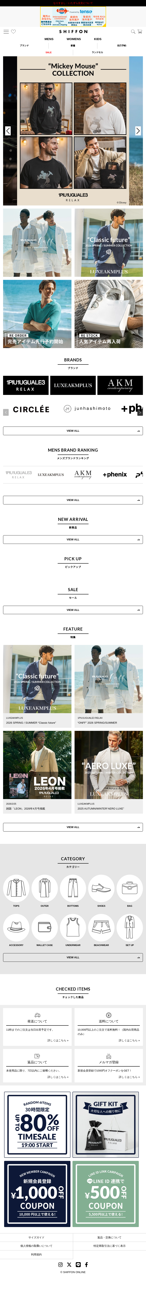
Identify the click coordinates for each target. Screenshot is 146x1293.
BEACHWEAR (101, 945)
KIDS (98, 39)
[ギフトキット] (105, 1125)
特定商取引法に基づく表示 (109, 1245)
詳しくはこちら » (58, 1040)
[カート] (140, 32)
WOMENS (74, 39)
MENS (48, 39)
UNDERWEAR (73, 945)
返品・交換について (109, 1237)
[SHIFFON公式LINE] (78, 1265)
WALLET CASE (44, 945)
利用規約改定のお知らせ (73, 3)
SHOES (101, 906)
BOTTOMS (73, 906)
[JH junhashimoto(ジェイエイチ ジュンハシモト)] (84, 408)
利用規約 (36, 1254)
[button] (137, 412)
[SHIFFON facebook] (86, 1265)
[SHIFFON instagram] (60, 1265)
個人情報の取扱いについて (36, 1245)
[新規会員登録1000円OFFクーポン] (37, 1194)
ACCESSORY (16, 945)
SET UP (130, 945)
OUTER (45, 906)
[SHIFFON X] (69, 1265)
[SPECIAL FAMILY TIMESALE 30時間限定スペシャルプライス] (37, 1125)
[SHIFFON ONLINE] (73, 31)
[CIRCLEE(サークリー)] (28, 408)
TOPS (16, 906)
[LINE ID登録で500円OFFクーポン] (105, 1194)
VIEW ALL (70, 430)
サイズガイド (36, 1237)
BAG (129, 906)
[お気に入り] (13, 32)
